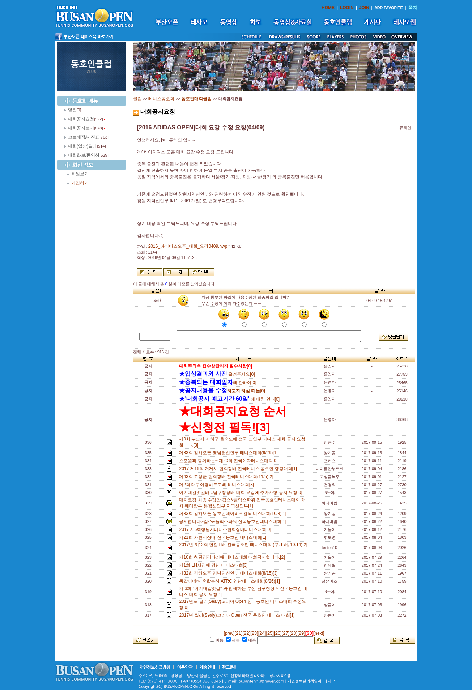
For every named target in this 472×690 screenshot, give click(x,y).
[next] (319, 633)
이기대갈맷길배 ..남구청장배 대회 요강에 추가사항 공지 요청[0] (242, 492)
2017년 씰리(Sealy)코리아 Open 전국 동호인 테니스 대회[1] (238, 615)
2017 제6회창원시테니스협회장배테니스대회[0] (226, 529)
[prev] (229, 633)
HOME (328, 7)
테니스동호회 (161, 98)
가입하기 (80, 183)
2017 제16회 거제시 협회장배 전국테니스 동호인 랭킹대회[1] (239, 468)
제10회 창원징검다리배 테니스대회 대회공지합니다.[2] (233, 557)
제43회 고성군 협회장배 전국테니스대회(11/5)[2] (227, 476)
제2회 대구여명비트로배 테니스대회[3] (217, 484)
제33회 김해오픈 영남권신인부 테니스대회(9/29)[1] (229, 452)
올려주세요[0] (217, 374)
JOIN (364, 7)
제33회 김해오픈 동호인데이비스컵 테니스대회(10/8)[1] (234, 513)
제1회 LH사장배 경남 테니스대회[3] (214, 565)
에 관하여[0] (217, 382)
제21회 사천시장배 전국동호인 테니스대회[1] (223, 537)
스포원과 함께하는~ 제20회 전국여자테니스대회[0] (229, 460)
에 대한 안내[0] (229, 399)
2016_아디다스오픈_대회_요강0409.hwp (188, 246)
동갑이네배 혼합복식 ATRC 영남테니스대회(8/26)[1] (230, 581)
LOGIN (347, 7)
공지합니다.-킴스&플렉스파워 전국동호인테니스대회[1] (234, 521)
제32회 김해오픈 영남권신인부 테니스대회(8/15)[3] (229, 573)
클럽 (137, 98)
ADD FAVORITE (388, 7)
